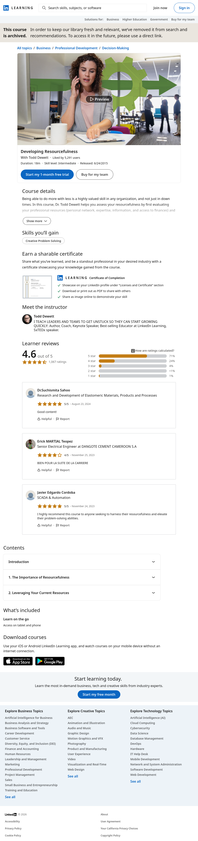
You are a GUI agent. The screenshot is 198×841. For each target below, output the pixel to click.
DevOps (135, 744)
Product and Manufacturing (87, 749)
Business (113, 19)
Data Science (139, 733)
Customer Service (17, 738)
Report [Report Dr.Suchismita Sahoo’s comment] (63, 419)
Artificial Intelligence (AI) (147, 718)
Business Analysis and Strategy (26, 723)
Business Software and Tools (25, 728)
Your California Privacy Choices (119, 828)
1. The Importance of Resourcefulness (81, 577)
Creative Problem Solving (43, 241)
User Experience (79, 754)
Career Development (19, 733)
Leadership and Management (25, 759)
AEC (70, 718)
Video (72, 759)
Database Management (146, 738)
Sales (8, 780)
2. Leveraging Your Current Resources (81, 593)
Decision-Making (115, 48)
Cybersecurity (140, 728)
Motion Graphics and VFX (85, 738)
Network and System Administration (156, 764)
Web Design (76, 769)
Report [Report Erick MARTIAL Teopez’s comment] (63, 470)
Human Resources (17, 754)
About (104, 814)
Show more (37, 221)
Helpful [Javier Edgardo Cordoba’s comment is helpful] (44, 525)
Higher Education (134, 19)
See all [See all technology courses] (135, 781)
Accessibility (12, 821)
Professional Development (76, 48)
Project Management (20, 775)
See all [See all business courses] (10, 797)
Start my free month (99, 694)
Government (159, 19)
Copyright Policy (110, 835)
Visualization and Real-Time (87, 764)
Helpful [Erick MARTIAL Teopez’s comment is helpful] (44, 470)
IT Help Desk (139, 754)
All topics (24, 48)
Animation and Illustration (86, 723)
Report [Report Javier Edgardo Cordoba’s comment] (63, 525)
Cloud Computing (142, 723)
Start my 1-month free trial (47, 174)
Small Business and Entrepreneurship (31, 785)
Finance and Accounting (22, 749)
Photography (77, 744)
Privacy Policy (13, 828)
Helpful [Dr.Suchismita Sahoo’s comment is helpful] (44, 419)
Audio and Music (79, 728)
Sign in (184, 8)
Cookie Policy (13, 835)
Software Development (146, 769)
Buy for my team (183, 19)
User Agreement (111, 821)
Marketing (12, 764)
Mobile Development (145, 759)
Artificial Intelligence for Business (28, 718)
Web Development (143, 775)
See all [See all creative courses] (73, 776)
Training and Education (21, 790)
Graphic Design (78, 733)
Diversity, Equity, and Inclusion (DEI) (30, 744)
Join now (160, 8)
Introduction (81, 561)
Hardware (137, 749)
